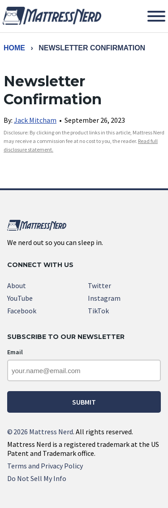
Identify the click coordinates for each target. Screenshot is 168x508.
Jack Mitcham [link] (35, 120)
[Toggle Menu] (156, 16)
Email (15, 352)
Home (14, 48)
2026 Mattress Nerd (40, 431)
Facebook (21, 310)
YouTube (20, 298)
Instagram (104, 298)
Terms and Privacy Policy (45, 465)
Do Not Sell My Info (36, 478)
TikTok (98, 310)
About (16, 285)
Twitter (99, 285)
